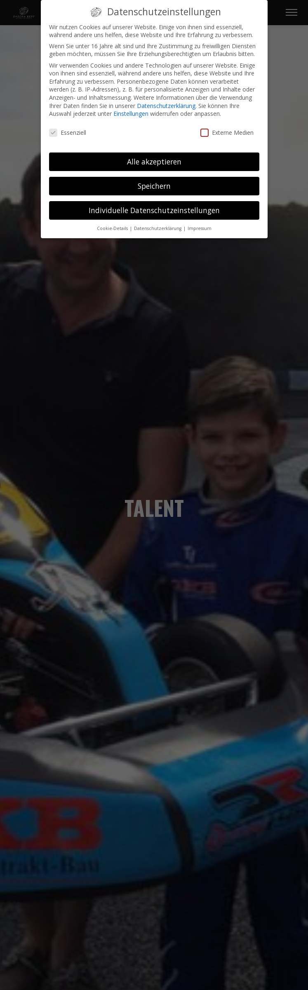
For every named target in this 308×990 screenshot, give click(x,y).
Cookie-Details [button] (113, 228)
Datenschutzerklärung (166, 106)
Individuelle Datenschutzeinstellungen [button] (154, 210)
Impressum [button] (200, 228)
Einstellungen (130, 113)
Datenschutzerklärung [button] (158, 228)
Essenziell (67, 132)
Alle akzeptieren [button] (154, 162)
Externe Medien (227, 132)
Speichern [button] (154, 186)
